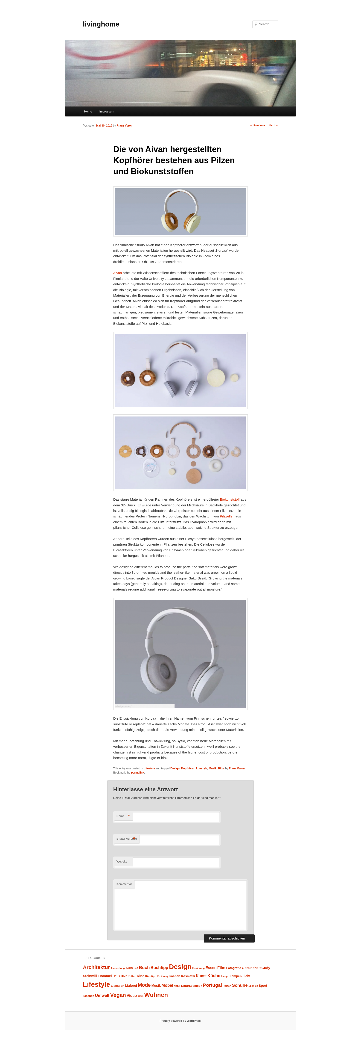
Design (175, 768)
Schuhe (240, 985)
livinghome (101, 24)
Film (221, 968)
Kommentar (124, 884)
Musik (213, 768)
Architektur (96, 967)
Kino (140, 976)
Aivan (118, 273)
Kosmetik (188, 976)
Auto (129, 968)
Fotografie (233, 968)
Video (132, 995)
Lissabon (117, 985)
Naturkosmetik (191, 985)
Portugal (212, 985)
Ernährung (198, 968)
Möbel (167, 985)
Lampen (236, 976)
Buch (144, 967)
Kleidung (162, 976)
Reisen (227, 985)
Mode (144, 985)
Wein (140, 996)
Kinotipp (150, 976)
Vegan (118, 995)
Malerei (131, 985)
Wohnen (156, 994)
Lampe (225, 976)
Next (273, 125)
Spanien (253, 985)
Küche (213, 975)
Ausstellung (118, 968)
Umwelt (102, 995)
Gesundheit (251, 968)
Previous (257, 125)
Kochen (174, 976)
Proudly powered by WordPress (180, 1020)
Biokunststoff (230, 499)
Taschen (88, 996)
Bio (136, 968)
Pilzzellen (228, 516)
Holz (124, 976)
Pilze (221, 768)
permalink (137, 772)
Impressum (106, 111)
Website (121, 861)
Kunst (201, 976)
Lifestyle (149, 768)
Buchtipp (159, 967)
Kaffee (132, 976)
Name (123, 816)
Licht (246, 976)
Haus (116, 976)
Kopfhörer (188, 768)
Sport (263, 985)
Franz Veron (125, 125)
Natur (177, 985)
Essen (210, 968)
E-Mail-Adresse (126, 839)
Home (88, 111)
